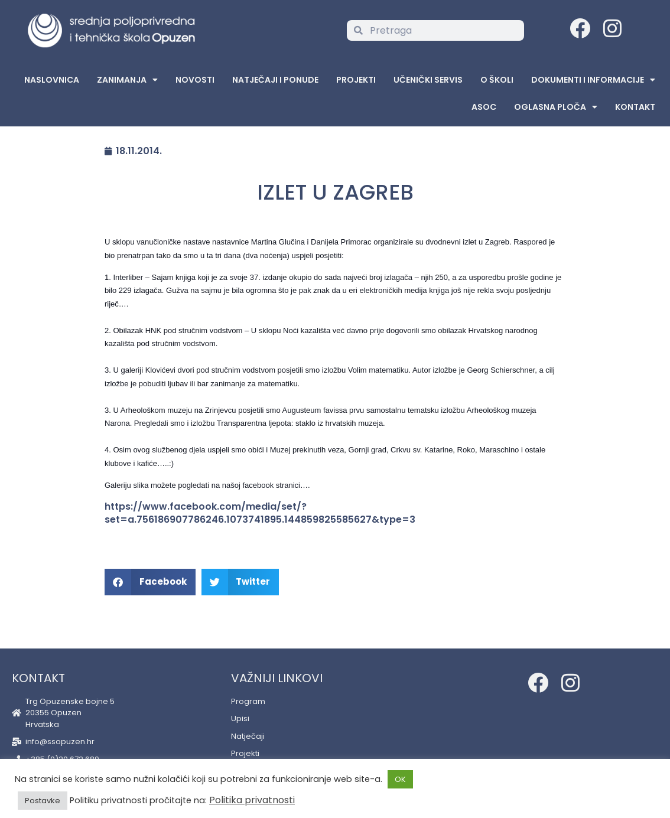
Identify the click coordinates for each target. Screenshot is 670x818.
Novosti (194, 80)
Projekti (356, 80)
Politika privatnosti (252, 800)
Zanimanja (127, 80)
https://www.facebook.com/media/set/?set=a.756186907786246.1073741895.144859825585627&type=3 (260, 513)
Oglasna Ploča (555, 107)
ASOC (483, 107)
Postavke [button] (42, 800)
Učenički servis (428, 80)
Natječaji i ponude (275, 80)
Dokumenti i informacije (593, 80)
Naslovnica (51, 80)
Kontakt (635, 107)
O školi (496, 80)
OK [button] (400, 779)
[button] (150, 582)
